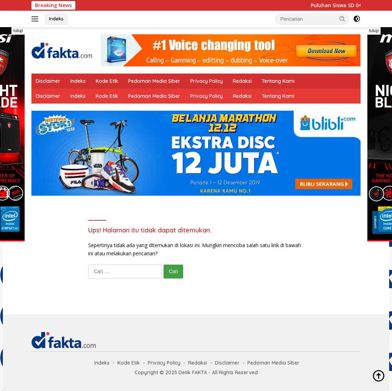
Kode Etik (107, 81)
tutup (18, 30)
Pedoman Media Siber (154, 81)
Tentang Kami (278, 81)
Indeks (56, 18)
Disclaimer (48, 81)
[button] (342, 18)
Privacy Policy (206, 81)
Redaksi (242, 81)
